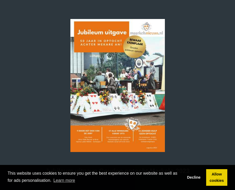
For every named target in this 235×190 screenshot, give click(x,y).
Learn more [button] (64, 180)
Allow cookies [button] (217, 177)
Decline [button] (194, 177)
